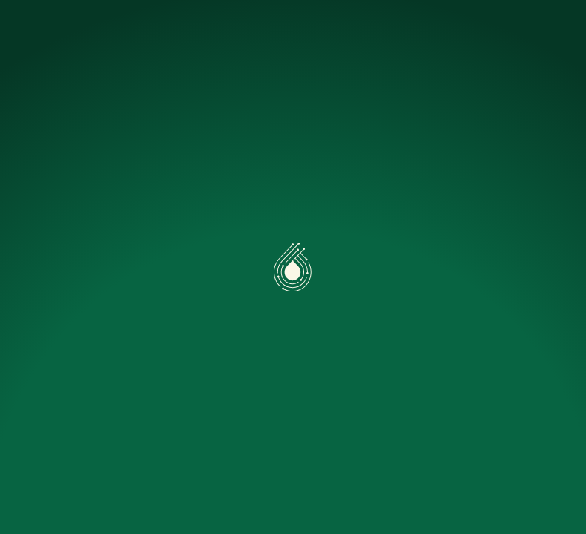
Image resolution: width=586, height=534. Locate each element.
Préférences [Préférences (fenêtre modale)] (192, 479)
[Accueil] (71, 26)
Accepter (79, 479)
